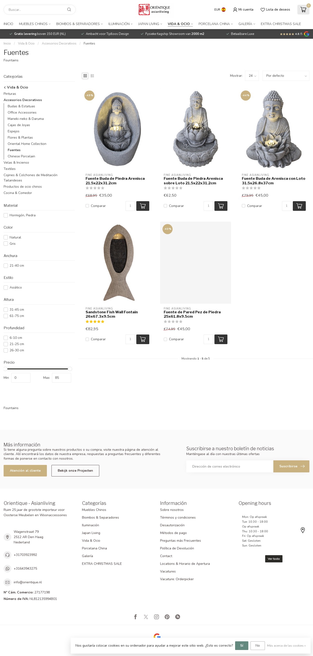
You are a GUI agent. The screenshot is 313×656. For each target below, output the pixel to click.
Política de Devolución (177, 548)
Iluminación (119, 24)
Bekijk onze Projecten (75, 470)
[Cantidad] (130, 206)
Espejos (13, 131)
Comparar (98, 206)
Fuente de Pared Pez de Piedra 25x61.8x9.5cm (192, 314)
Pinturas (10, 93)
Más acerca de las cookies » (286, 645)
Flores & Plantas (20, 137)
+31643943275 (25, 568)
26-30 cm (17, 350)
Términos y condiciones (178, 517)
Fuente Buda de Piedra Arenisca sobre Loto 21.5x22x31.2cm (193, 180)
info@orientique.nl (28, 582)
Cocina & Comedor (18, 193)
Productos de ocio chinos (23, 186)
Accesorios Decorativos (59, 43)
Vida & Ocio (179, 24)
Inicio (8, 24)
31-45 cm (17, 309)
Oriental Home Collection (27, 143)
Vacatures (168, 571)
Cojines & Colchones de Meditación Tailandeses (30, 178)
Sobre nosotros (172, 510)
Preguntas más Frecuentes (180, 540)
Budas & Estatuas (21, 106)
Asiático (16, 287)
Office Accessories (22, 112)
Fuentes (89, 43)
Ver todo (274, 559)
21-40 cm (17, 265)
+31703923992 (25, 555)
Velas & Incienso (16, 162)
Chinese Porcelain (21, 156)
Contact (166, 556)
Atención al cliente (25, 470)
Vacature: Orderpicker (177, 579)
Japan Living (148, 24)
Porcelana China (214, 24)
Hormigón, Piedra (23, 215)
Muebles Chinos (33, 24)
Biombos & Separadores (78, 24)
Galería (245, 24)
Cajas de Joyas (19, 125)
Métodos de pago (173, 533)
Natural (15, 237)
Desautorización (172, 525)
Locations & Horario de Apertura (185, 563)
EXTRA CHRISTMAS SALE (281, 24)
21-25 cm (17, 344)
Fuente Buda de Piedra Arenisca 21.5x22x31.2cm (115, 180)
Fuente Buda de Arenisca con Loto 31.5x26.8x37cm (273, 180)
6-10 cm (16, 338)
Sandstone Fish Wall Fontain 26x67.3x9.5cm (112, 314)
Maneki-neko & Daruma (26, 118)
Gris (13, 243)
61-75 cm (17, 316)
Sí (241, 645)
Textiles (10, 169)
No (258, 645)
